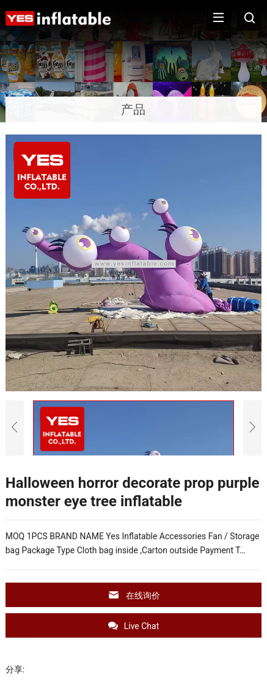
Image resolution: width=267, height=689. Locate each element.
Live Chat (133, 626)
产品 (133, 109)
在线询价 (134, 595)
